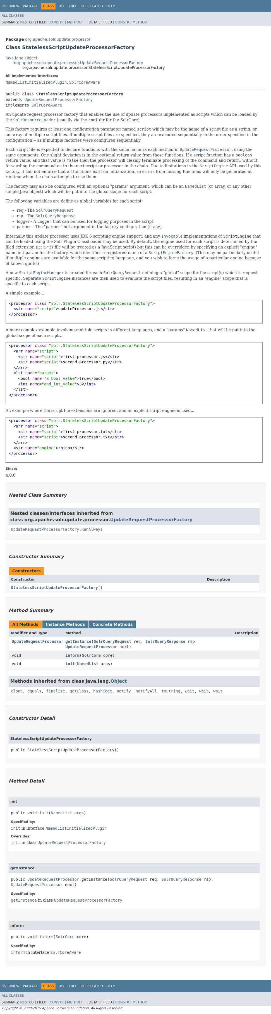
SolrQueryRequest (112, 641)
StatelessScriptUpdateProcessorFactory (54, 587)
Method (74, 22)
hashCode (102, 691)
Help (110, 6)
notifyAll (146, 691)
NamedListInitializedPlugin (36, 82)
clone (17, 691)
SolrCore (91, 655)
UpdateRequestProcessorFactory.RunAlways (57, 529)
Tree (73, 6)
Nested (26, 22)
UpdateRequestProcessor (37, 641)
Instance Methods (65, 624)
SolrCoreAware (84, 82)
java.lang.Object (21, 58)
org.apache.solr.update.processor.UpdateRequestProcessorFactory (78, 63)
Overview (11, 6)
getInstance (78, 641)
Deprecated (92, 6)
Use (62, 6)
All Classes (13, 16)
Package (30, 6)
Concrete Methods (113, 624)
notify (124, 691)
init (70, 663)
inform (72, 655)
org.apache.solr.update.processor (57, 39)
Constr (57, 22)
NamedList (88, 663)
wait (190, 691)
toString (171, 691)
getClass (79, 691)
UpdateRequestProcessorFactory (58, 99)
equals (34, 691)
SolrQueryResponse (165, 641)
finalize (55, 691)
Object (119, 681)
